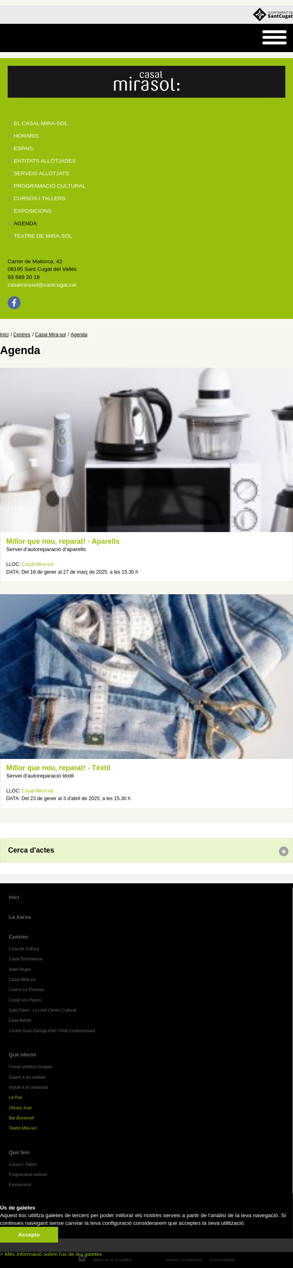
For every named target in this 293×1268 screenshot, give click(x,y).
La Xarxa (20, 917)
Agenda (25, 223)
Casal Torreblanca (25, 959)
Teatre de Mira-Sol (43, 236)
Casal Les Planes (25, 1000)
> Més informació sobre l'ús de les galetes (51, 1254)
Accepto (29, 1235)
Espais (23, 148)
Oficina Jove (20, 1108)
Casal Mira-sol (50, 334)
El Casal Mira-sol (40, 123)
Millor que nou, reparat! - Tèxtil (58, 768)
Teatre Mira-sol (23, 1128)
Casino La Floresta (26, 989)
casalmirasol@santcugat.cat (42, 285)
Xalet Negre (20, 969)
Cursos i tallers (40, 198)
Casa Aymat (20, 1020)
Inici (4, 334)
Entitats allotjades (45, 161)
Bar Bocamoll (21, 1118)
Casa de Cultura (24, 949)
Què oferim (22, 1055)
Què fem (19, 1152)
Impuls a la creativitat (28, 1087)
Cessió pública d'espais (30, 1067)
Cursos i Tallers (23, 1164)
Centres (21, 334)
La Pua (15, 1097)
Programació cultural (50, 186)
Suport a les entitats (27, 1077)
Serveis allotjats (41, 173)
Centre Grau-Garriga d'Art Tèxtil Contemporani (52, 1031)
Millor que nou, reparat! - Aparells (63, 541)
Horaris (26, 136)
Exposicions (33, 211)
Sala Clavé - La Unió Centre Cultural (42, 1010)
